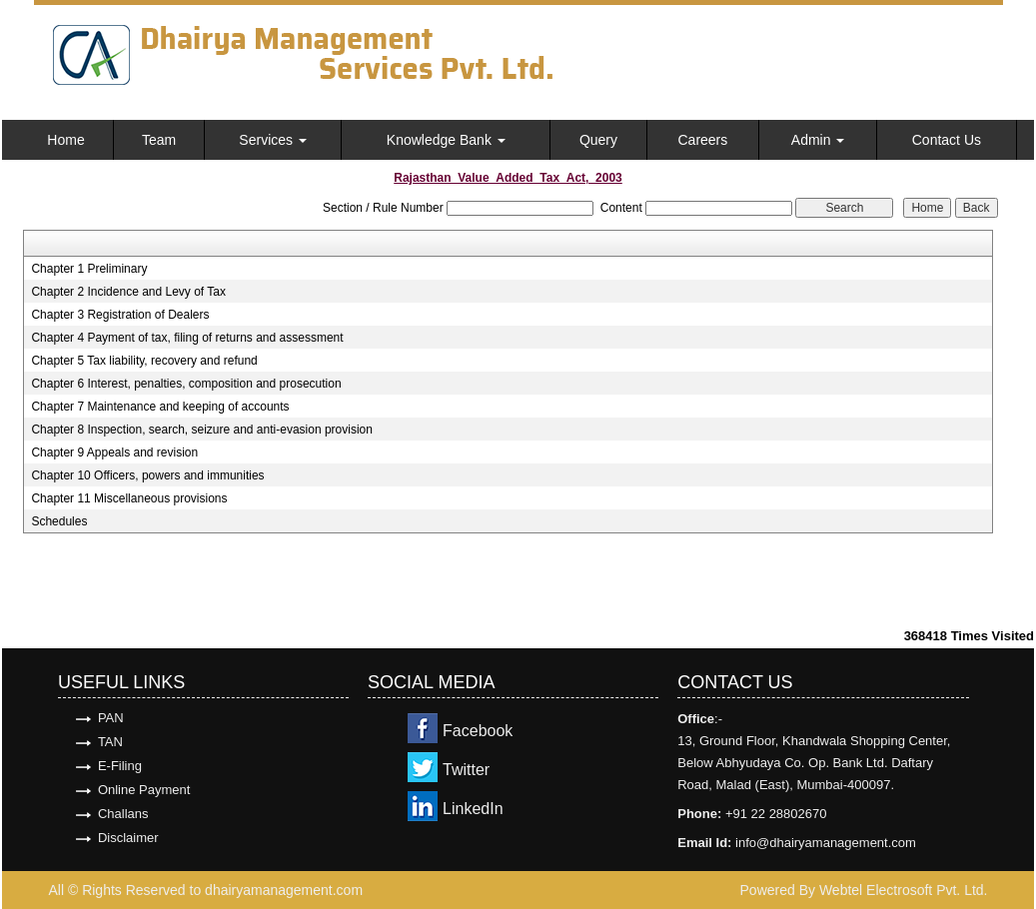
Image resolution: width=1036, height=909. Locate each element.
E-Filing (120, 765)
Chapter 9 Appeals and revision (114, 452)
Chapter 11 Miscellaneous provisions (129, 498)
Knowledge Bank (446, 140)
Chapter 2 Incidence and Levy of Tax (128, 292)
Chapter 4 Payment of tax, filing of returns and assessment (187, 338)
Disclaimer (128, 837)
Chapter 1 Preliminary (89, 269)
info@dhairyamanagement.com (825, 842)
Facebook (478, 730)
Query (598, 140)
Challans (123, 813)
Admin (818, 140)
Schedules (59, 521)
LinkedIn (473, 808)
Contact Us (946, 140)
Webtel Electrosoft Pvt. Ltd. (903, 890)
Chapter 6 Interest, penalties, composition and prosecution (186, 384)
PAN (111, 717)
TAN (110, 741)
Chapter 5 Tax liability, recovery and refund (144, 361)
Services (273, 140)
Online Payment (144, 789)
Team (159, 140)
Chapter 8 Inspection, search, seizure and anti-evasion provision (202, 430)
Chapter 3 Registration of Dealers (120, 315)
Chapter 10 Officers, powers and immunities (147, 475)
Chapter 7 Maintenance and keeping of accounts (160, 407)
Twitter (466, 769)
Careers (702, 140)
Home (65, 140)
